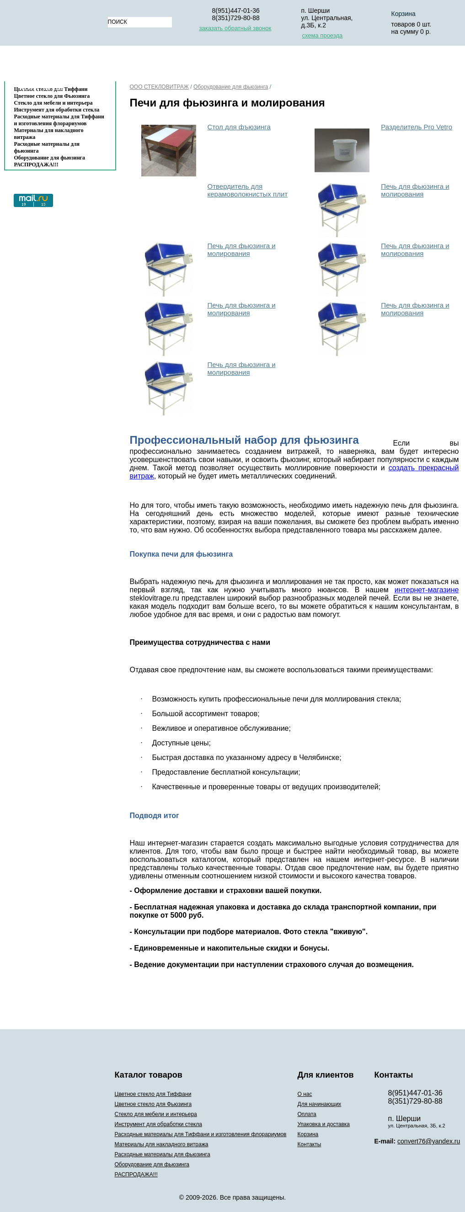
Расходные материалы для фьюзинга (47, 147)
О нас (129, 65)
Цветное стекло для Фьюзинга (153, 1104)
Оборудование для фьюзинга (50, 157)
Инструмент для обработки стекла (57, 109)
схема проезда (322, 35)
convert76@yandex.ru (428, 1141)
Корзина (390, 65)
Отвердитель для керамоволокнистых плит (248, 190)
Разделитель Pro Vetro (416, 127)
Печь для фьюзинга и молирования (415, 190)
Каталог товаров (55, 65)
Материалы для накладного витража (49, 133)
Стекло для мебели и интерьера (53, 103)
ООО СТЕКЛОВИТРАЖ (159, 87)
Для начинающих (187, 65)
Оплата (248, 65)
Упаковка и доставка (318, 65)
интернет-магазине (427, 590)
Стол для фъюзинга (239, 127)
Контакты (41, 87)
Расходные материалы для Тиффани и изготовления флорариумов (59, 120)
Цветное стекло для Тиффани (153, 1094)
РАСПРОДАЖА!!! (36, 164)
